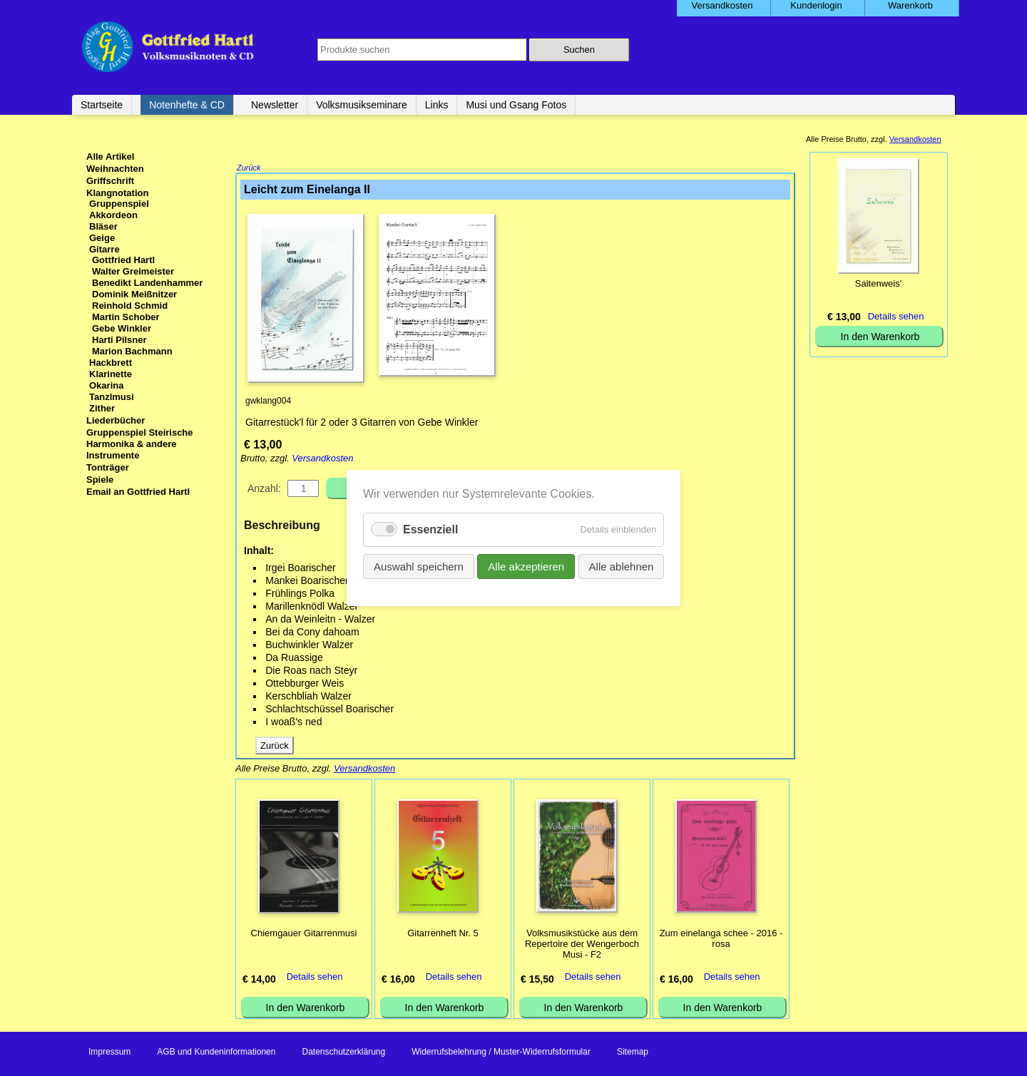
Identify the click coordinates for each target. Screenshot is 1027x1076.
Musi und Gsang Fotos (516, 105)
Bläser (103, 226)
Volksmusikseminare (361, 105)
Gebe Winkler (121, 328)
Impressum (109, 1053)
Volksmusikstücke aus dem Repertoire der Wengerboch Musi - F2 (582, 945)
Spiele (99, 479)
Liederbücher (115, 420)
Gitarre (104, 249)
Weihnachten (115, 168)
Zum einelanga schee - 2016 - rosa (721, 940)
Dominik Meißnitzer (134, 294)
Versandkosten (322, 459)
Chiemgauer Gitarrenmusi (304, 934)
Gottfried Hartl (123, 260)
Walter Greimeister (133, 271)
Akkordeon (113, 215)
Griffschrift (110, 180)
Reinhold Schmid (130, 305)
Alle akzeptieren (526, 566)
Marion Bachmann (132, 351)
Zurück (249, 169)
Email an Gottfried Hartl (138, 491)
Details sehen (315, 978)
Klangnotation (117, 193)
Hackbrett (110, 362)
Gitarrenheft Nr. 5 (443, 934)
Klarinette (110, 374)
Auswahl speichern (419, 566)
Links (437, 105)
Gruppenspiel (119, 203)
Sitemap (632, 1053)
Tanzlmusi (111, 396)
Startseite (102, 105)
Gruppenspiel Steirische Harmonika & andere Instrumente (139, 444)
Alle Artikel (110, 156)
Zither (102, 408)
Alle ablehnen (620, 566)
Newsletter (274, 105)
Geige (102, 237)
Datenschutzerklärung (343, 1053)
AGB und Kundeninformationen (216, 1053)
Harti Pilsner (119, 339)
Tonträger (107, 467)
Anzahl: (264, 490)
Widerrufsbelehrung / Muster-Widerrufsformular (501, 1053)
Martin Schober (126, 317)
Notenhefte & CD (187, 105)
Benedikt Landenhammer (147, 282)
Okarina (106, 385)
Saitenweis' (878, 283)
